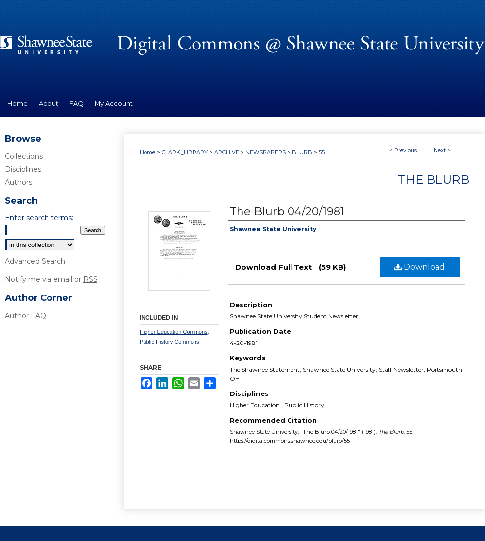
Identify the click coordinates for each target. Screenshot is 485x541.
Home (147, 152)
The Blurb (433, 179)
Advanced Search (35, 261)
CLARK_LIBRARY (185, 152)
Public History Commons (169, 341)
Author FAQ (25, 315)
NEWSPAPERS (265, 152)
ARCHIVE (226, 152)
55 (322, 152)
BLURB (302, 152)
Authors (18, 182)
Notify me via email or (51, 279)
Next (440, 150)
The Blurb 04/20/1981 (287, 211)
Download (419, 267)
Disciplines (23, 169)
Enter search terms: (39, 217)
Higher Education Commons (174, 332)
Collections (24, 156)
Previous (405, 150)
